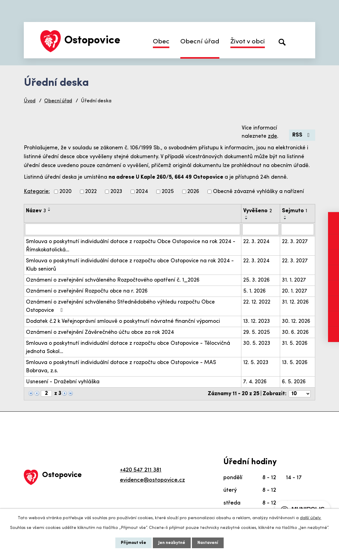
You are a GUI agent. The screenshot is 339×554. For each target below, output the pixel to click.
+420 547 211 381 (140, 470)
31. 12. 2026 (295, 302)
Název (36, 211)
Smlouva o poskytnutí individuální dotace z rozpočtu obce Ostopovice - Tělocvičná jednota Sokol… (128, 348)
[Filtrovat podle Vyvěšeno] (260, 229)
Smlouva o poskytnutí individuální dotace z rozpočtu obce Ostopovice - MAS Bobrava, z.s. (121, 367)
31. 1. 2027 (294, 280)
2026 (193, 192)
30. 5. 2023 (256, 343)
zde (272, 136)
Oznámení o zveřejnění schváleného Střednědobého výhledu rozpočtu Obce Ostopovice (120, 306)
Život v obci (247, 41)
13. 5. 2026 (295, 363)
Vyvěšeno (257, 211)
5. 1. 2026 (254, 291)
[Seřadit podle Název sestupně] (49, 210)
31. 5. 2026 (295, 343)
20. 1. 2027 (294, 291)
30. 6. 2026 (295, 332)
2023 (116, 192)
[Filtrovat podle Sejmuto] (297, 229)
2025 (168, 192)
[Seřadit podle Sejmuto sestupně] (285, 218)
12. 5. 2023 (256, 363)
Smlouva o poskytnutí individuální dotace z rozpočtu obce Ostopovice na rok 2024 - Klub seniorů (130, 265)
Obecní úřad (199, 41)
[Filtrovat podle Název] (132, 229)
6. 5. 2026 (294, 382)
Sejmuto (294, 211)
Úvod (29, 101)
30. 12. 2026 (296, 321)
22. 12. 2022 (256, 302)
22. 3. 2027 (295, 242)
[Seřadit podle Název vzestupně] (49, 208)
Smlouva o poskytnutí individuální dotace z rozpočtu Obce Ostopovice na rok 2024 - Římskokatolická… (130, 246)
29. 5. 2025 (256, 332)
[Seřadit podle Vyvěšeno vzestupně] (246, 216)
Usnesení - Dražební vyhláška (62, 382)
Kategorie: (37, 192)
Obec (161, 41)
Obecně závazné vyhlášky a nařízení (258, 192)
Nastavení (207, 543)
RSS (302, 135)
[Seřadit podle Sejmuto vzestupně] (285, 216)
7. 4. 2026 (255, 382)
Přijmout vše (133, 543)
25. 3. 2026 (256, 280)
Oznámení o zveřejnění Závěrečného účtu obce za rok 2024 (100, 332)
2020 (66, 192)
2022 (91, 192)
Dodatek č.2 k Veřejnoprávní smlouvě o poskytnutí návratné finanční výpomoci (123, 321)
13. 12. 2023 (256, 321)
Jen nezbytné (171, 543)
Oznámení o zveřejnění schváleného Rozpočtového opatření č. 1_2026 (113, 280)
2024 (142, 192)
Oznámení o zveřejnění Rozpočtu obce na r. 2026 (87, 291)
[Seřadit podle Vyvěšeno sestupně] (246, 218)
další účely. (310, 518)
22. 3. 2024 (256, 242)
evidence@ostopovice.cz (152, 480)
